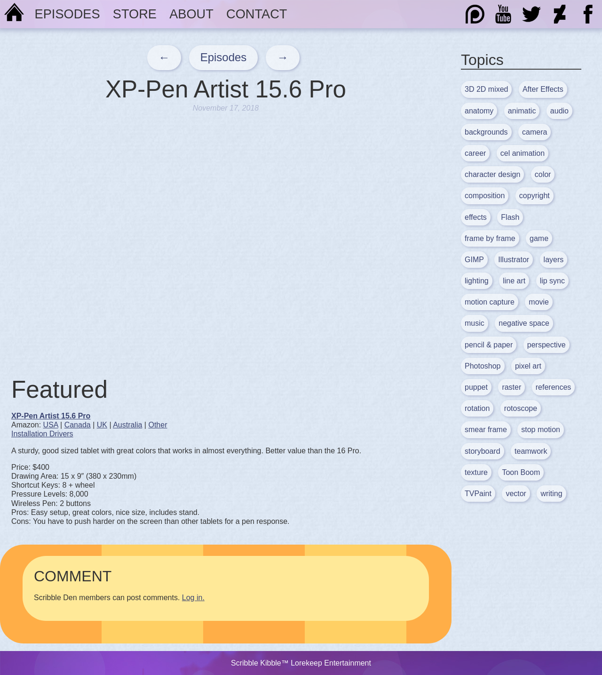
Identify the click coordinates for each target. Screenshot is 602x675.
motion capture (490, 302)
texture (476, 472)
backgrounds (486, 132)
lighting (477, 281)
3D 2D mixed (486, 89)
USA (50, 425)
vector (516, 494)
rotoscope (520, 408)
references (553, 387)
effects (476, 217)
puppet (476, 387)
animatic (522, 111)
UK (102, 425)
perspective (546, 345)
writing (551, 494)
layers (554, 260)
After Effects (543, 89)
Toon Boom (521, 472)
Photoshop (483, 366)
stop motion (540, 430)
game (539, 238)
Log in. (193, 598)
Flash (510, 217)
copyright (534, 196)
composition (485, 196)
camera (534, 132)
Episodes (67, 14)
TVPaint (478, 494)
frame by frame (490, 238)
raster (511, 387)
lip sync (552, 281)
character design (492, 174)
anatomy (479, 111)
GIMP (474, 260)
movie (539, 302)
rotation (477, 408)
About (191, 14)
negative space (524, 323)
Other (157, 425)
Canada (77, 425)
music (474, 323)
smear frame (486, 430)
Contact (256, 14)
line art (514, 281)
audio (559, 111)
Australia (127, 425)
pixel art (528, 366)
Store (135, 14)
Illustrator (513, 260)
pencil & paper (489, 345)
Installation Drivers (42, 434)
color (543, 174)
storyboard (482, 451)
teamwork (531, 451)
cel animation (522, 153)
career (475, 153)
